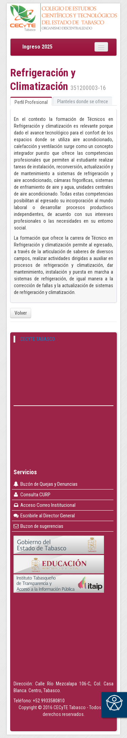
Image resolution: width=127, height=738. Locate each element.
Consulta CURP (31, 495)
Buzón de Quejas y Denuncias (45, 484)
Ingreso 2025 (37, 46)
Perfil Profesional (31, 102)
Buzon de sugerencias (38, 526)
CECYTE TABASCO (37, 339)
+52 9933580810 (49, 700)
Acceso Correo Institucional (44, 505)
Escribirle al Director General (44, 516)
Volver (21, 313)
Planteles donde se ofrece (82, 101)
